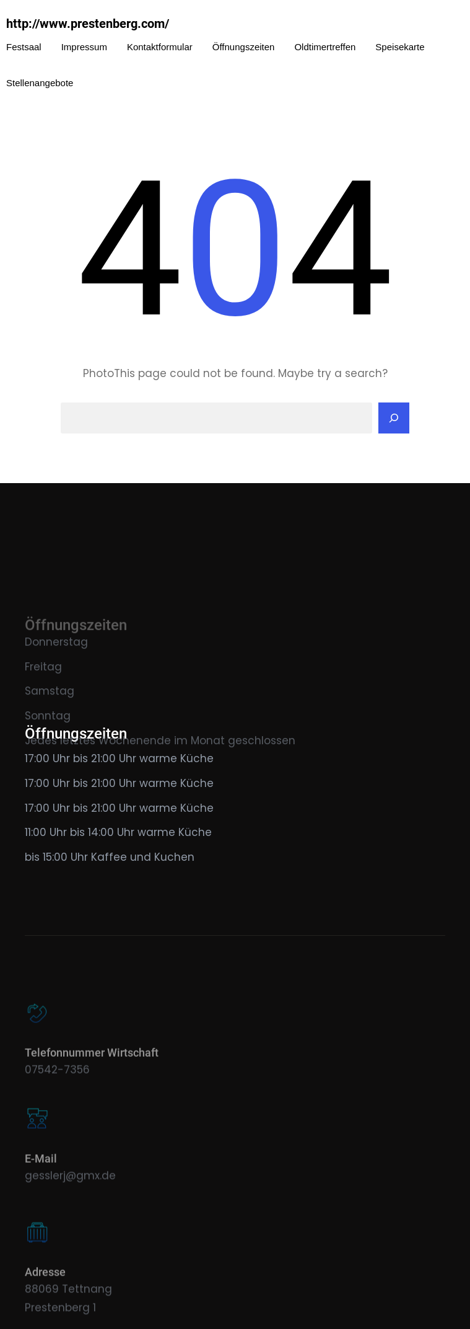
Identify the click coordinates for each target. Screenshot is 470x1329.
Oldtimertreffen (324, 47)
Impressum (84, 47)
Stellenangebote (39, 83)
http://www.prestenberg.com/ (87, 23)
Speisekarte (399, 47)
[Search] (393, 417)
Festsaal (23, 47)
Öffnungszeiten (243, 47)
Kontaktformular (160, 47)
